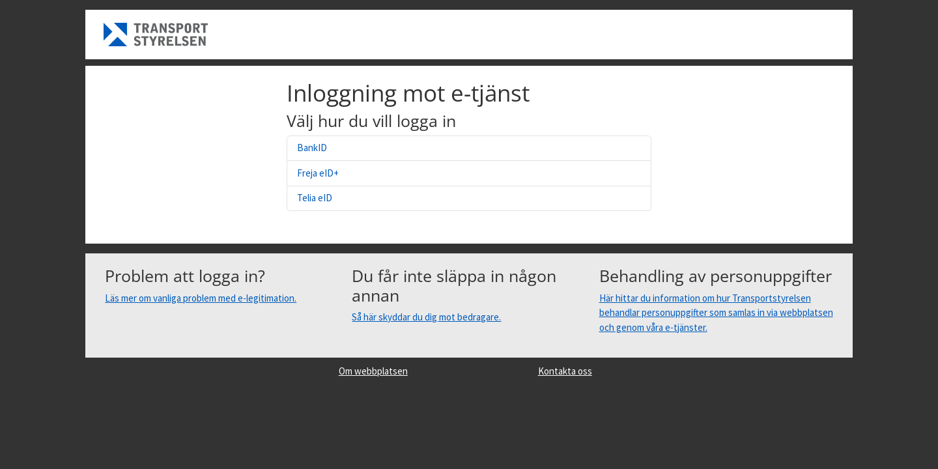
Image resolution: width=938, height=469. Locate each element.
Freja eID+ (318, 173)
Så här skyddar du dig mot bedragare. (426, 317)
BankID (312, 147)
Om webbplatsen (373, 371)
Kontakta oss (565, 371)
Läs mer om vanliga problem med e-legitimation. (200, 298)
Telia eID (314, 198)
